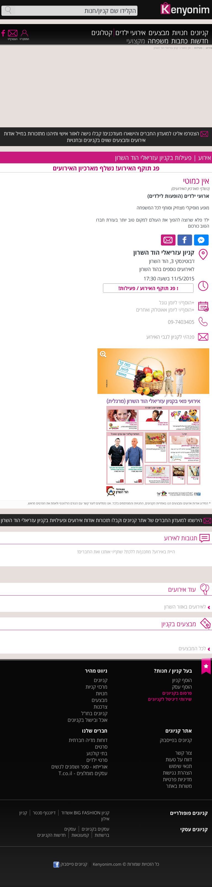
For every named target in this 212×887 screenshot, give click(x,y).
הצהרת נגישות (177, 772)
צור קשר (183, 752)
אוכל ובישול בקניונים (87, 720)
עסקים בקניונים (95, 829)
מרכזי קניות (96, 686)
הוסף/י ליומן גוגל (175, 302)
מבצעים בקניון (178, 624)
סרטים (101, 746)
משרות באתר (179, 786)
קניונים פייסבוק (70, 864)
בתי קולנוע (96, 753)
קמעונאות (80, 835)
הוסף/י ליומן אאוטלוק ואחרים (164, 309)
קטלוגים (101, 32)
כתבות (179, 41)
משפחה (158, 41)
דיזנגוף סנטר (44, 813)
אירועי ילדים (130, 32)
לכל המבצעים (192, 648)
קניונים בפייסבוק (176, 740)
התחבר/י (24, 37)
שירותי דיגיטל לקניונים (170, 699)
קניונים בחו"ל (94, 713)
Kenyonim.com (107, 864)
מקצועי (135, 41)
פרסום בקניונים (177, 693)
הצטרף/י (12, 37)
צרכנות (100, 706)
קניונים (199, 32)
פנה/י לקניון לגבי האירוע (170, 336)
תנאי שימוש (180, 766)
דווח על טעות (179, 759)
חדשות (199, 41)
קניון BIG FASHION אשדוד (85, 813)
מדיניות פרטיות (177, 779)
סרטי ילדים (96, 760)
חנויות (180, 32)
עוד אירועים (182, 589)
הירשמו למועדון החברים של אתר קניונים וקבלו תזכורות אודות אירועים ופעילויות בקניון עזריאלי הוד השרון (106, 520)
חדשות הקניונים (51, 835)
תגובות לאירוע (180, 538)
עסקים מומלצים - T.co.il (83, 773)
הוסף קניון (182, 680)
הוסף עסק (182, 686)
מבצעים (159, 32)
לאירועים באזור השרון (185, 606)
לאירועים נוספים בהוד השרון (166, 269)
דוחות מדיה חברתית (88, 740)
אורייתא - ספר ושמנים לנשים (79, 766)
